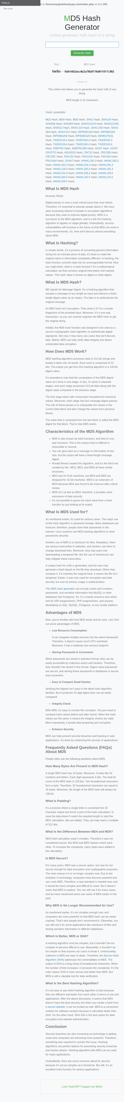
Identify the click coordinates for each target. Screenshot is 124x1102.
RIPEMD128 (85, 132)
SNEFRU (58, 148)
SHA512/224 (88, 123)
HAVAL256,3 (105, 165)
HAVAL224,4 (60, 173)
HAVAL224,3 (83, 165)
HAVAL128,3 (88, 160)
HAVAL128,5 (105, 173)
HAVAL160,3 (111, 160)
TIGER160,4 (82, 144)
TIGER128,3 (60, 140)
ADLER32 (70, 152)
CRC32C (51, 156)
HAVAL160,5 (60, 177)
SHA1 (89, 119)
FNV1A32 (87, 156)
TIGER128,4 (60, 144)
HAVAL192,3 (60, 165)
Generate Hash (82, 53)
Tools (5, 2)
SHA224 (106, 119)
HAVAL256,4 (83, 173)
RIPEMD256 (60, 136)
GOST (98, 148)
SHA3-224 (77, 127)
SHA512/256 (111, 123)
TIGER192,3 (105, 140)
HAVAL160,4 (83, 169)
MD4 (62, 119)
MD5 (75, 119)
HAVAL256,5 (60, 181)
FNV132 (69, 156)
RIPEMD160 (108, 132)
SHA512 (58, 127)
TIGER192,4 (105, 144)
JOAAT (69, 160)
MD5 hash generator (63, 588)
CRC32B (106, 152)
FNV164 (106, 156)
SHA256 (50, 123)
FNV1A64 (51, 160)
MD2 (48, 119)
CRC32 (88, 152)
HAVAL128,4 (60, 169)
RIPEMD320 (83, 136)
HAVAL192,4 (105, 169)
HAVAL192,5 (83, 177)
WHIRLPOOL (105, 136)
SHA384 (68, 123)
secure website (56, 1007)
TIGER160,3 (82, 140)
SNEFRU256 (79, 148)
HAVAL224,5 (105, 177)
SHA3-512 (64, 132)
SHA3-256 (97, 127)
